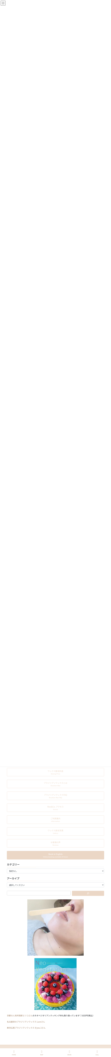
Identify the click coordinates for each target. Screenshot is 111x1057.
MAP (42, 1053)
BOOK (69, 1053)
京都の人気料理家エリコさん (20, 1015)
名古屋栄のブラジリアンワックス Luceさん (26, 1021)
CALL (97, 1053)
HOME (14, 1053)
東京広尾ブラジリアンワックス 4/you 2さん (26, 1027)
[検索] (88, 893)
